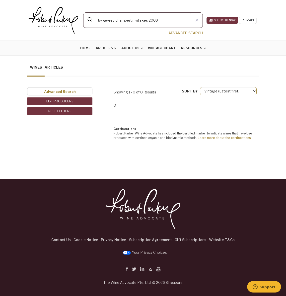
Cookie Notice (85, 240)
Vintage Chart (162, 48)
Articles (104, 48)
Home (85, 48)
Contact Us (61, 240)
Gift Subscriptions (190, 240)
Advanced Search (60, 91)
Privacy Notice (113, 240)
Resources (191, 48)
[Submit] (89, 19)
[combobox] (143, 20)
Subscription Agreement (150, 240)
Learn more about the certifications (224, 138)
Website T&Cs (222, 240)
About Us (130, 48)
